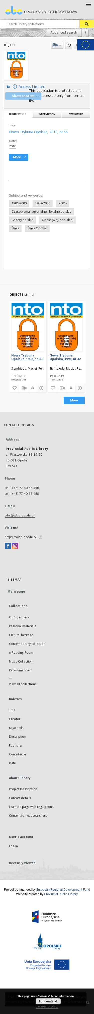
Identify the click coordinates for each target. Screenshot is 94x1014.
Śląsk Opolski (37, 228)
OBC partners (19, 617)
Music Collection (21, 661)
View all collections (22, 684)
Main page (16, 591)
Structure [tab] (76, 114)
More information (62, 996)
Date (12, 763)
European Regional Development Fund (63, 889)
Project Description (23, 789)
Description (17, 736)
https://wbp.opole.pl (21, 537)
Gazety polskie (22, 220)
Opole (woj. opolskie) (57, 220)
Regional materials (22, 626)
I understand (48, 1001)
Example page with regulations (31, 807)
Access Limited (25, 86)
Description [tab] (18, 114)
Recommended (20, 670)
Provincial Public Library (60, 894)
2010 (12, 146)
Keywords (16, 728)
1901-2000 (19, 203)
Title (12, 710)
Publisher (16, 745)
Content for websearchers (28, 815)
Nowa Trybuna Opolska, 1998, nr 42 (65, 357)
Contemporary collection (27, 644)
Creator (14, 719)
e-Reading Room (21, 652)
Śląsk (15, 228)
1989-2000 (42, 203)
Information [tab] (47, 114)
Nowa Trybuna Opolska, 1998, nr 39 (26, 357)
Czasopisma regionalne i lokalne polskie (41, 211)
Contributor (17, 754)
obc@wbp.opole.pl (20, 515)
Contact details (20, 798)
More (74, 400)
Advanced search (63, 32)
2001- (63, 203)
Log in (13, 846)
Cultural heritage (21, 635)
